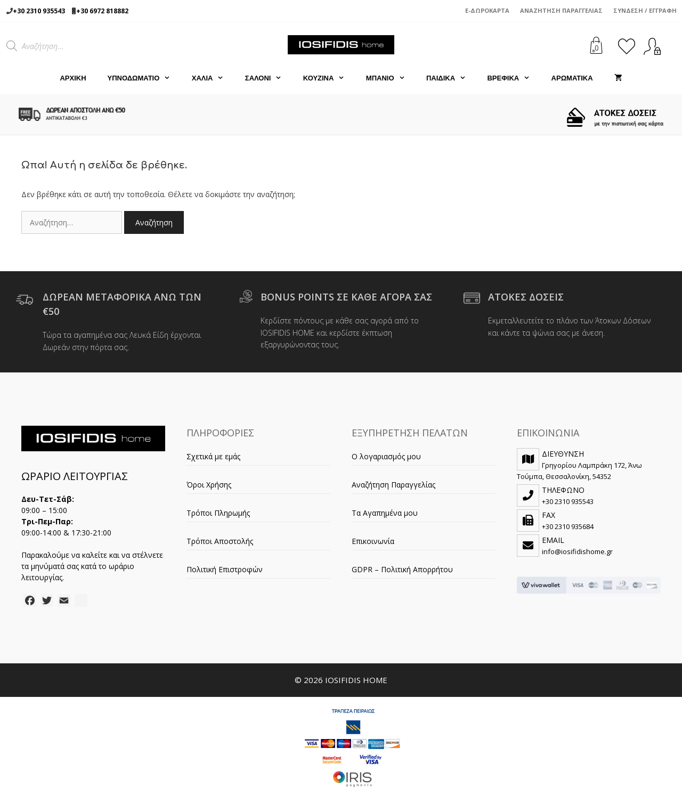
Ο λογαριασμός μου (386, 456)
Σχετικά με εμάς (213, 456)
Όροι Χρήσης (208, 485)
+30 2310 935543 (39, 10)
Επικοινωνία (373, 541)
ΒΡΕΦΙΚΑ (513, 78)
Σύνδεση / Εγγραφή (645, 10)
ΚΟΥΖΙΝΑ (329, 78)
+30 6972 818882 (102, 10)
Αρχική (73, 78)
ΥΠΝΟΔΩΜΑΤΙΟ (144, 78)
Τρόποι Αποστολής (219, 541)
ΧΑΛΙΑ (213, 78)
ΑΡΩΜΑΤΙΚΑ (572, 78)
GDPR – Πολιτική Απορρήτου (402, 569)
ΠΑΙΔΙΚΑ (451, 78)
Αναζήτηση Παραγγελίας (561, 10)
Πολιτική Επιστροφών (224, 569)
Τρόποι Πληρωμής (218, 513)
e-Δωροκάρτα (487, 10)
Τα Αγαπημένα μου (385, 513)
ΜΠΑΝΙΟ (391, 78)
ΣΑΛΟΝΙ (269, 78)
